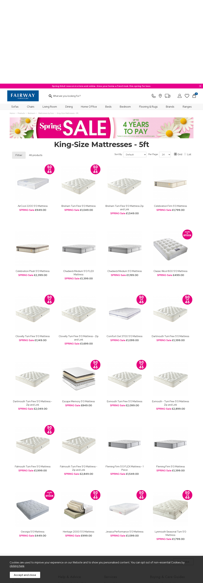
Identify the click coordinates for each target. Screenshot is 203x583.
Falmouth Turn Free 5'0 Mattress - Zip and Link (78, 384)
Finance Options (112, 499)
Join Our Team (20, 508)
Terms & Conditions (60, 551)
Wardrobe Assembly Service (118, 508)
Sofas (15, 23)
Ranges (187, 23)
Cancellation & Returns (70, 512)
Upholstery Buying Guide (163, 499)
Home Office (89, 23)
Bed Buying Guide (159, 515)
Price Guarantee (20, 551)
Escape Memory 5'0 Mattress (78, 317)
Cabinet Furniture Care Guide (165, 528)
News (15, 524)
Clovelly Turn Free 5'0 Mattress (32, 252)
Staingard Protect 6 (114, 504)
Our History (18, 499)
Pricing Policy (39, 551)
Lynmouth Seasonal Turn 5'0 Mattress (170, 449)
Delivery (62, 517)
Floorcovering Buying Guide (164, 520)
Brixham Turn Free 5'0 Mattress (78, 122)
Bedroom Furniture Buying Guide (167, 511)
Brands (170, 23)
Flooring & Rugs (148, 23)
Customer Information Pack (72, 499)
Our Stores (17, 504)
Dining (69, 23)
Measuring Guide (67, 508)
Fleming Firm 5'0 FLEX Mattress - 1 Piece (125, 384)
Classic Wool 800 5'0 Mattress (170, 187)
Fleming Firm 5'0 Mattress (170, 383)
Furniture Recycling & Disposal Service (124, 512)
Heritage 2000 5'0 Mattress (78, 448)
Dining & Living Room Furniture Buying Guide (169, 505)
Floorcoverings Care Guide (164, 537)
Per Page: (159, 71)
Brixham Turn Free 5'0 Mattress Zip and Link (124, 124)
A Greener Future (21, 520)
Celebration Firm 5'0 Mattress (170, 122)
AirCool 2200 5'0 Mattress (33, 122)
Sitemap (112, 551)
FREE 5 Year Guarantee (70, 504)
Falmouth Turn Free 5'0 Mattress (32, 383)
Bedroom (125, 23)
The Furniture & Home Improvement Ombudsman (31, 514)
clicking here (17, 566)
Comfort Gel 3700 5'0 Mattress (124, 252)
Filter (18, 71)
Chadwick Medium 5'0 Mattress (124, 187)
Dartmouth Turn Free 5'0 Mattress (170, 252)
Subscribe (183, 478)
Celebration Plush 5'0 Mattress (33, 187)
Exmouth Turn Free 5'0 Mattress (124, 317)
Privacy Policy (80, 551)
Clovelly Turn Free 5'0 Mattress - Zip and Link (79, 254)
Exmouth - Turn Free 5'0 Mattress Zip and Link (170, 319)
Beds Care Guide (159, 533)
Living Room (50, 23)
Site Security (97, 551)
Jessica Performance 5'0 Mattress (124, 448)
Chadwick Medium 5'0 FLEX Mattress (78, 189)
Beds (108, 23)
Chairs (30, 23)
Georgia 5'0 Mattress (32, 448)
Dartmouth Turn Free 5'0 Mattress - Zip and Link (32, 319)
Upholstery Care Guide (162, 524)
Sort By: (130, 71)
